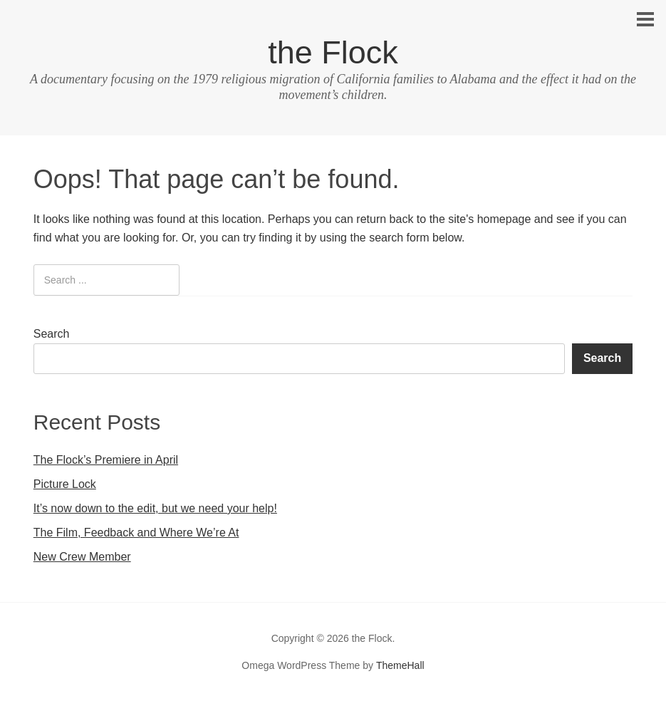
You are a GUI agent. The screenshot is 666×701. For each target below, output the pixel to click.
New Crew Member (82, 557)
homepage (504, 219)
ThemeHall (400, 665)
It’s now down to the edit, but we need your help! (155, 508)
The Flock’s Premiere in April (105, 460)
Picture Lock (64, 484)
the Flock (333, 52)
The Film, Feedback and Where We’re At (136, 532)
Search (51, 334)
